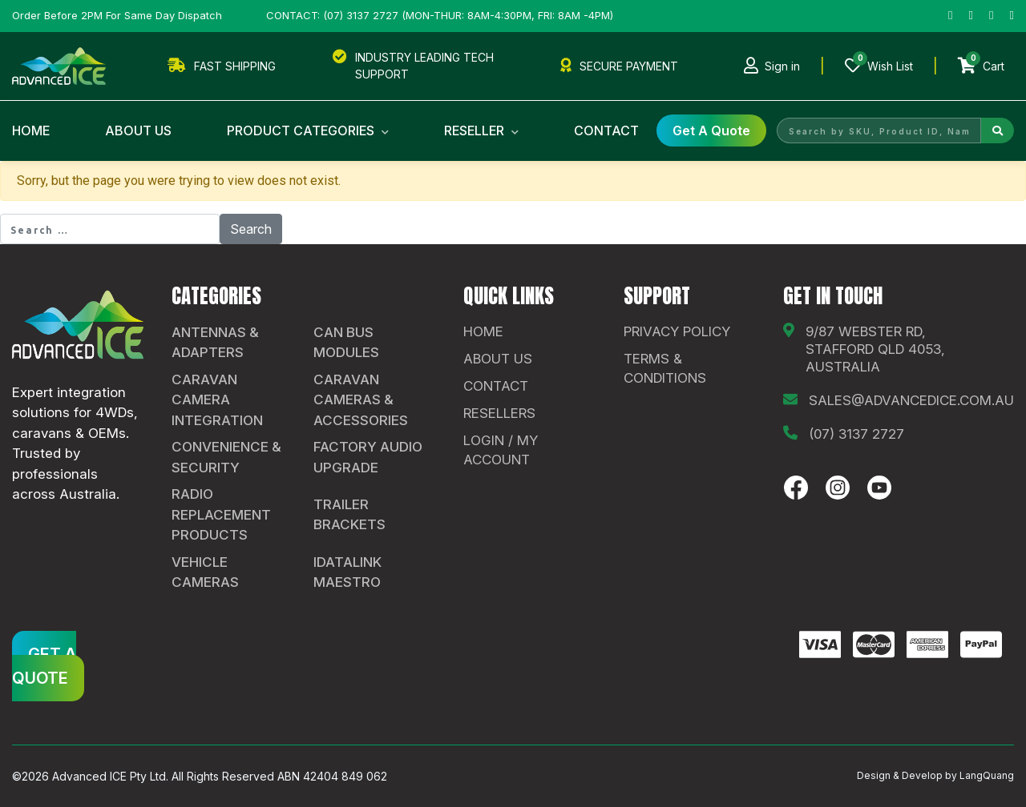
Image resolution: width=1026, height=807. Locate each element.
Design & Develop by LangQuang (935, 775)
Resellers (499, 413)
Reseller (481, 130)
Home (31, 130)
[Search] (997, 130)
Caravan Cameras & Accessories (360, 399)
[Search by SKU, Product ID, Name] (879, 130)
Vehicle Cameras (205, 572)
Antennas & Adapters (215, 342)
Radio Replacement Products (221, 514)
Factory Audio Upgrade (367, 457)
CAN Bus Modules (346, 342)
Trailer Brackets (349, 514)
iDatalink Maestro (347, 572)
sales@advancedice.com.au (911, 400)
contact (495, 386)
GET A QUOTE (44, 666)
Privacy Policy (677, 331)
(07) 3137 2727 (856, 434)
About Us (138, 130)
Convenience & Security (226, 457)
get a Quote (711, 130)
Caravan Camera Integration (217, 399)
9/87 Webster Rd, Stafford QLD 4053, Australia (875, 349)
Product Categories (308, 130)
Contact (606, 130)
